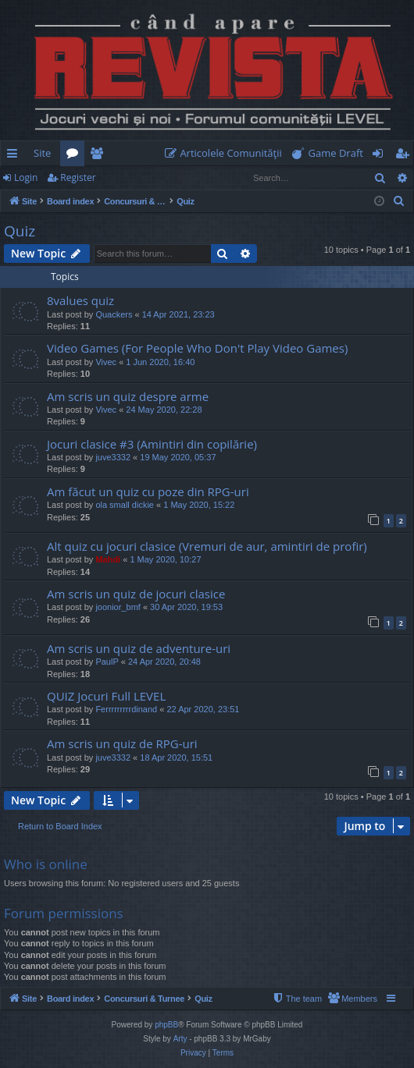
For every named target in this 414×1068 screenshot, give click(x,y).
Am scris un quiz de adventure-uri (138, 648)
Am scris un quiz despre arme (128, 396)
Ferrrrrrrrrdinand (126, 709)
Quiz (19, 231)
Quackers (113, 314)
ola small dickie (124, 504)
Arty (180, 1038)
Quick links (15, 156)
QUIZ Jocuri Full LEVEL (106, 696)
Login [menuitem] (381, 156)
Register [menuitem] (405, 156)
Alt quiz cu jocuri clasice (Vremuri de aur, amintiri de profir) (207, 546)
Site (42, 153)
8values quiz (80, 300)
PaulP (106, 661)
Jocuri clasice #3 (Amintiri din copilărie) (152, 444)
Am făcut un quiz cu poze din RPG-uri (148, 491)
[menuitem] (226, 153)
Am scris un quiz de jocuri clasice (136, 593)
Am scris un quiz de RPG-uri (122, 743)
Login (25, 177)
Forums (75, 156)
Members (100, 156)
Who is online (45, 864)
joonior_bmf (117, 607)
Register (77, 177)
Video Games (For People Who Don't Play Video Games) (197, 348)
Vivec (105, 362)
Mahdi (107, 559)
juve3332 (112, 457)
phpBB (166, 1024)
